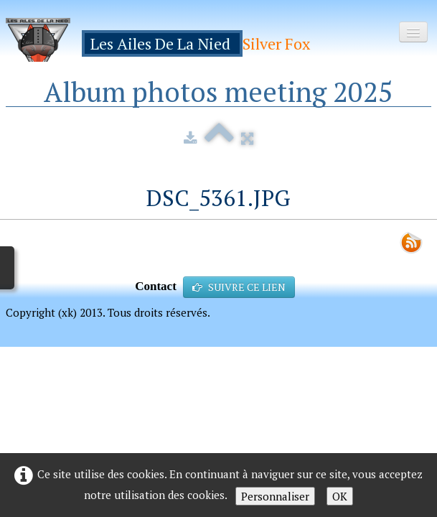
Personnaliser (275, 496)
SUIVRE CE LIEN (239, 287)
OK (339, 496)
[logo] (163, 40)
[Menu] (413, 32)
